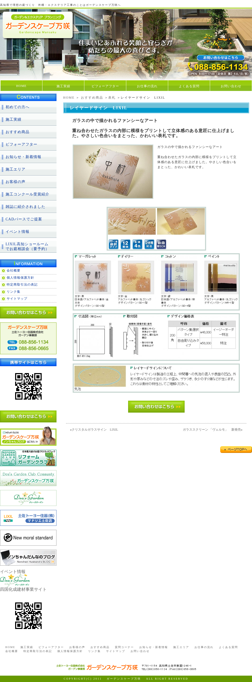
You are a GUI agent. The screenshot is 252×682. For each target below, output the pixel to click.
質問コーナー (124, 647)
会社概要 (13, 270)
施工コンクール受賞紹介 (27, 194)
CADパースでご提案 (24, 219)
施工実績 (63, 86)
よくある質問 (189, 86)
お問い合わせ (231, 86)
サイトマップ (17, 298)
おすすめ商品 (92, 97)
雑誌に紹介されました (25, 207)
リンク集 (13, 292)
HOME (21, 86)
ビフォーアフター (105, 86)
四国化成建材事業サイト (23, 589)
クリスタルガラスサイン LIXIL (95, 429)
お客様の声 (15, 182)
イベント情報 (17, 232)
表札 (112, 97)
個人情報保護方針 (20, 277)
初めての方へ (17, 107)
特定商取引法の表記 (22, 284)
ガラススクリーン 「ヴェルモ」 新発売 (212, 429)
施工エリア (15, 169)
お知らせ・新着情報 (23, 157)
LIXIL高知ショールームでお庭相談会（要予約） (27, 246)
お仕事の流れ (147, 86)
